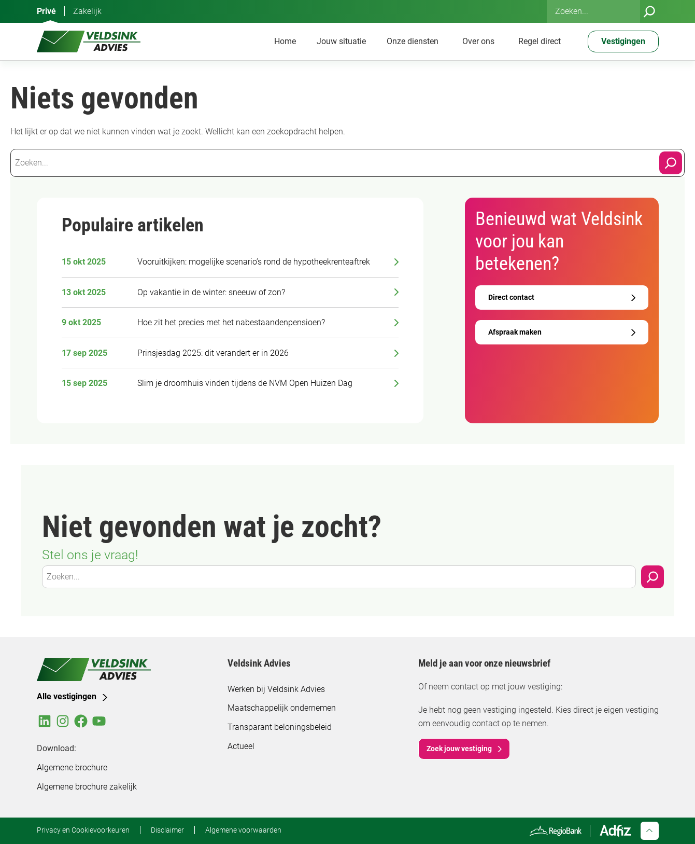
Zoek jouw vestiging (459, 748)
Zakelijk (87, 11)
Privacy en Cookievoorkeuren (83, 830)
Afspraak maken (515, 332)
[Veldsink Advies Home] (88, 41)
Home (285, 41)
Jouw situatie (341, 41)
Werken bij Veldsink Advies (276, 689)
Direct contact (511, 297)
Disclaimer (167, 830)
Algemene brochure (72, 767)
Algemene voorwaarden (243, 830)
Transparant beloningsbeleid (280, 727)
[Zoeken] (649, 11)
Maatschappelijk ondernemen (282, 708)
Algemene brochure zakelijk (87, 787)
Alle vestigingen (66, 696)
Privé (46, 11)
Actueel (241, 746)
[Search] (670, 162)
